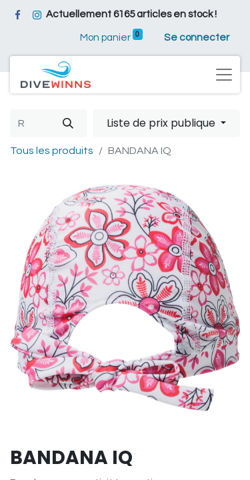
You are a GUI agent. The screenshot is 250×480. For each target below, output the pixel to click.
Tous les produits (51, 150)
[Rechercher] (68, 123)
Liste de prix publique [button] (162, 123)
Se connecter (196, 38)
